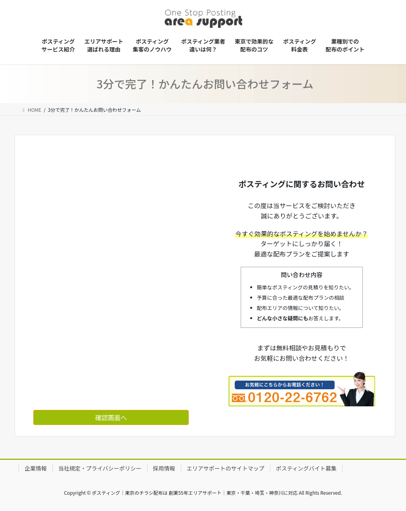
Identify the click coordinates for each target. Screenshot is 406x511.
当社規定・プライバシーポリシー (100, 468)
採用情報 (164, 468)
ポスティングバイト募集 (306, 468)
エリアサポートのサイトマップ (225, 468)
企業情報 (36, 468)
